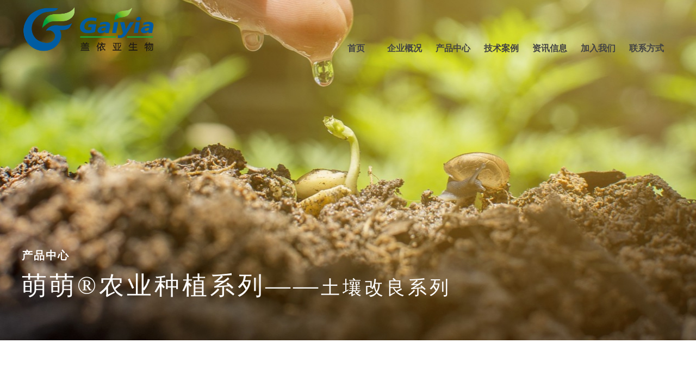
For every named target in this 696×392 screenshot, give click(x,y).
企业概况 (404, 48)
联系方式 (646, 48)
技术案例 (501, 48)
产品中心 (453, 48)
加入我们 (598, 48)
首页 (356, 48)
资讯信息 (549, 48)
